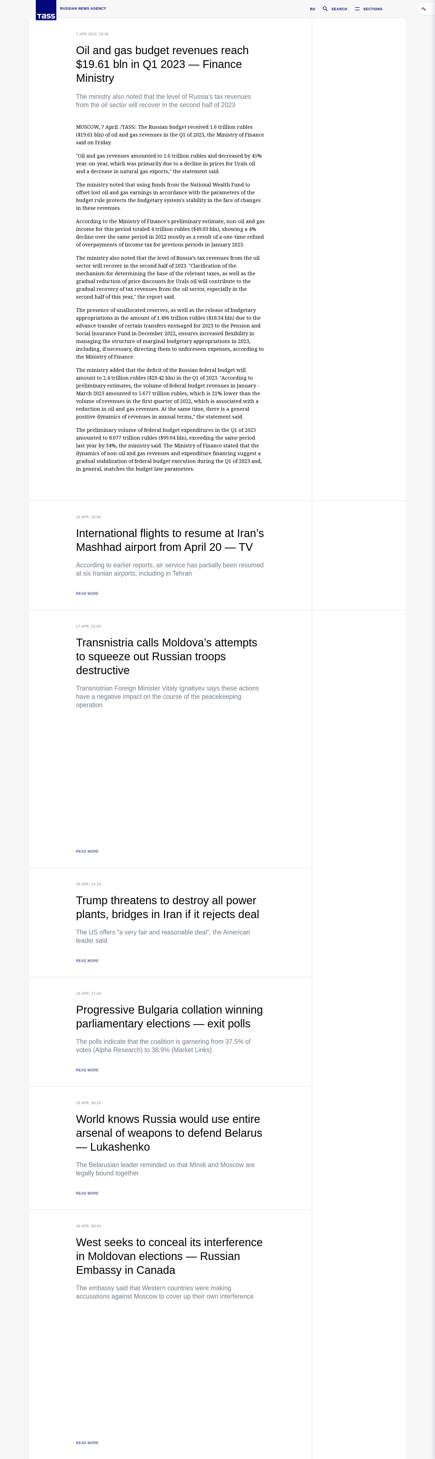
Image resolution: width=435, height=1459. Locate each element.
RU (312, 9)
